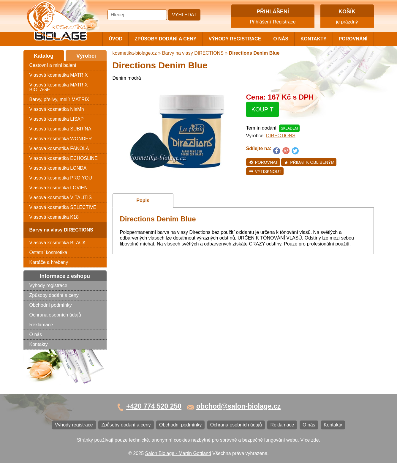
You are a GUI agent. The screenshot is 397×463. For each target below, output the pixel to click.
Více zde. (310, 439)
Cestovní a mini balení (52, 65)
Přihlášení (260, 21)
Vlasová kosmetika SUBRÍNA (60, 128)
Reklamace (41, 324)
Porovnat (263, 162)
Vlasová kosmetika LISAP (56, 119)
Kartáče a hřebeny (48, 262)
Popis (142, 200)
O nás (280, 38)
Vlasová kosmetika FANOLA (59, 148)
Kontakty (313, 38)
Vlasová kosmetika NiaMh (56, 109)
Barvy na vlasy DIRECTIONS (193, 53)
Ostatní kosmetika (48, 252)
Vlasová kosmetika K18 (54, 217)
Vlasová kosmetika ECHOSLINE (63, 158)
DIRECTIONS (280, 135)
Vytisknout (265, 171)
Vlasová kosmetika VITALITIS (60, 197)
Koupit (262, 109)
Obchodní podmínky (50, 305)
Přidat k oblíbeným (309, 162)
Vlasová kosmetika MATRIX (58, 75)
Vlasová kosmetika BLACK (57, 242)
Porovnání (353, 38)
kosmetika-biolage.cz (135, 53)
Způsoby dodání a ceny (165, 38)
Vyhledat (184, 14)
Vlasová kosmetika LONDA (58, 168)
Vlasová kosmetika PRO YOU (60, 177)
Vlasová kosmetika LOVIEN (58, 187)
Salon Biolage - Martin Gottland (178, 453)
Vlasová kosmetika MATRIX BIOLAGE (58, 87)
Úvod (115, 38)
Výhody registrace (235, 38)
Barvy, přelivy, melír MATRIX (59, 99)
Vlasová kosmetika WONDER (60, 138)
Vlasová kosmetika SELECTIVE (63, 207)
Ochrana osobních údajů (55, 314)
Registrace (284, 21)
